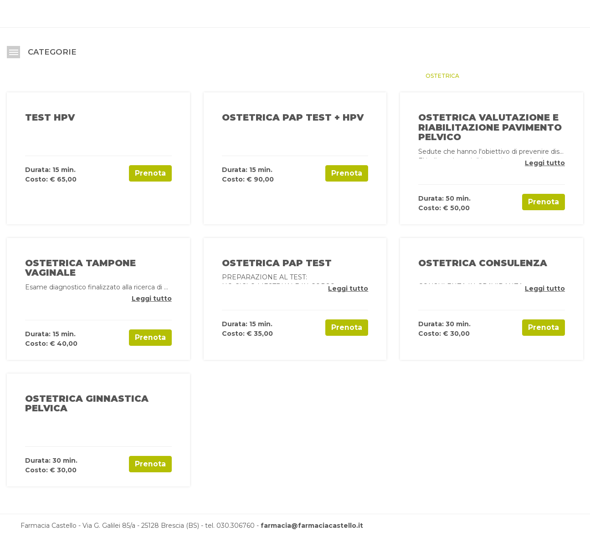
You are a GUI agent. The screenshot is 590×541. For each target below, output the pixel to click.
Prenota (150, 173)
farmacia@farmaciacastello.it (312, 525)
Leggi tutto (545, 163)
